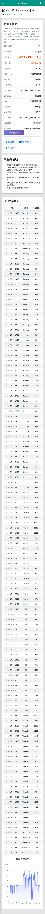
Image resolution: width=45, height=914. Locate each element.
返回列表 (10, 142)
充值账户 (10, 148)
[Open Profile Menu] (40, 3)
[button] (4, 10)
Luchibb (22, 3)
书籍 (8, 14)
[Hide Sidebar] (3, 3)
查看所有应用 (25, 142)
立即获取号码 (14, 132)
